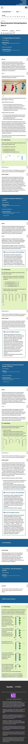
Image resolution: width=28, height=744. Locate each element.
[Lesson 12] (22, 16)
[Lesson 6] (11, 16)
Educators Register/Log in (21, 4)
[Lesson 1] (2, 16)
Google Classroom (22, 3)
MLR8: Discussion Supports (8, 379)
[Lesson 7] (12, 16)
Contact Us (24, 2)
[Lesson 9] (15, 16)
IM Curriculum (23, 0)
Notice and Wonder (6, 51)
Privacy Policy (9, 699)
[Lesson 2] (4, 16)
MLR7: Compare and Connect (8, 213)
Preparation (5, 30)
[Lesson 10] (17, 16)
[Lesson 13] (24, 16)
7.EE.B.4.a (5, 44)
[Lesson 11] (20, 16)
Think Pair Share (6, 215)
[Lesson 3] (6, 16)
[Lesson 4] (7, 16)
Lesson (12, 30)
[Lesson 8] (14, 16)
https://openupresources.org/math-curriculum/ (13, 706)
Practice (18, 30)
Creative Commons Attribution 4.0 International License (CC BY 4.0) (14, 705)
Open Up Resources (18, 716)
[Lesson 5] (9, 16)
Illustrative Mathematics (8, 710)
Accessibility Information (16, 699)
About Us (24, 1)
